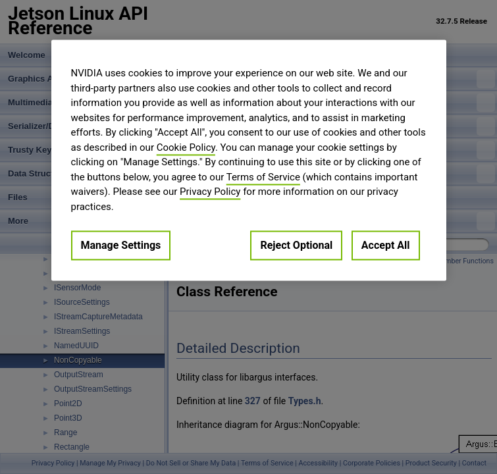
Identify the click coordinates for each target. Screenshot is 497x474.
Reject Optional (296, 245)
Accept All (385, 245)
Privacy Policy (210, 192)
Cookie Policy (186, 147)
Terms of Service (263, 177)
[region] (248, 160)
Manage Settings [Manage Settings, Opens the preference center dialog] (121, 245)
